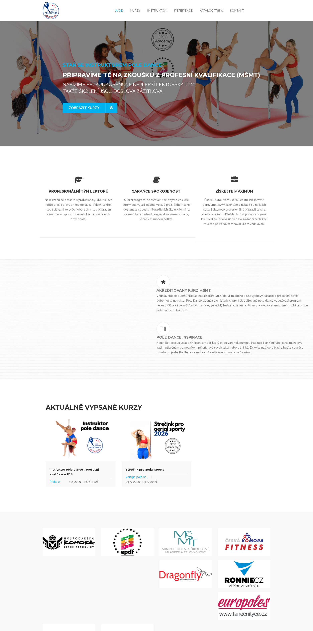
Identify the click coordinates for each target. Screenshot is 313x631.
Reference (183, 10)
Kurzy (135, 10)
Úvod (118, 10)
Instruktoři (157, 10)
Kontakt (237, 10)
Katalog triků (211, 10)
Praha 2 (55, 454)
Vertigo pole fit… (136, 449)
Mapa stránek (93, 624)
